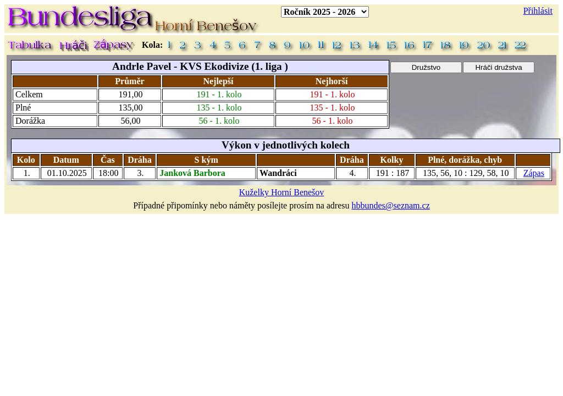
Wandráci (278, 173)
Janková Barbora (192, 173)
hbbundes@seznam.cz (391, 205)
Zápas (533, 173)
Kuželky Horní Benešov (281, 192)
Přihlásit (538, 10)
